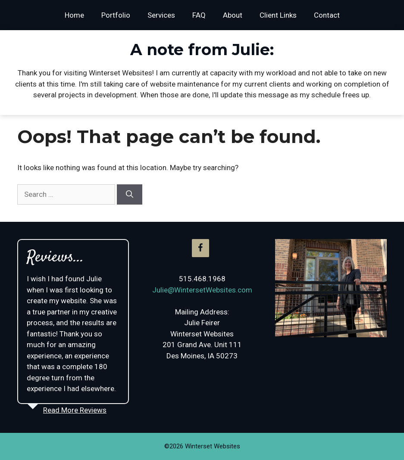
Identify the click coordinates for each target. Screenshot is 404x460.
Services (161, 15)
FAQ (199, 15)
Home (74, 15)
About (232, 15)
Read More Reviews (74, 410)
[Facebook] (200, 248)
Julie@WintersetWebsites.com (202, 290)
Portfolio (115, 15)
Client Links (278, 15)
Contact (327, 15)
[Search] (129, 194)
